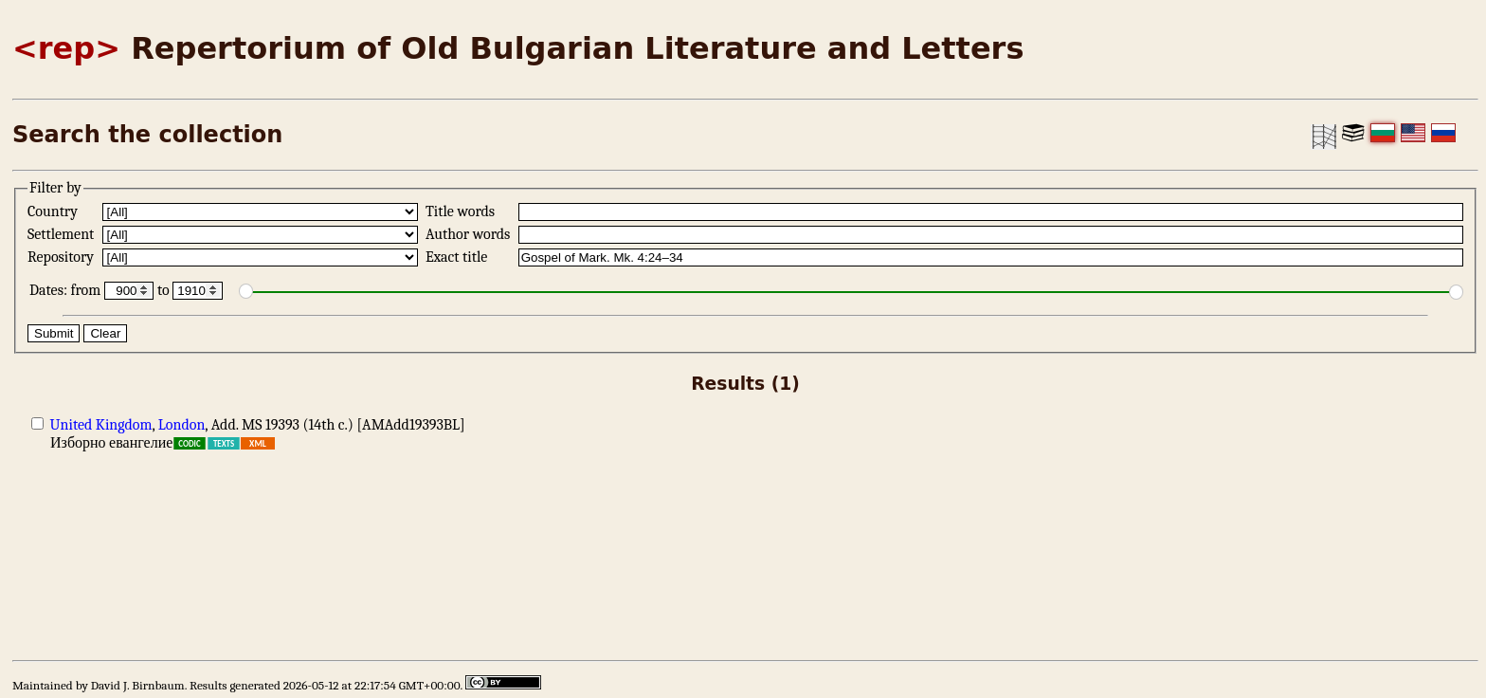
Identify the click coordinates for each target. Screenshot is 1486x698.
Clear (105, 333)
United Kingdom (101, 424)
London (182, 424)
